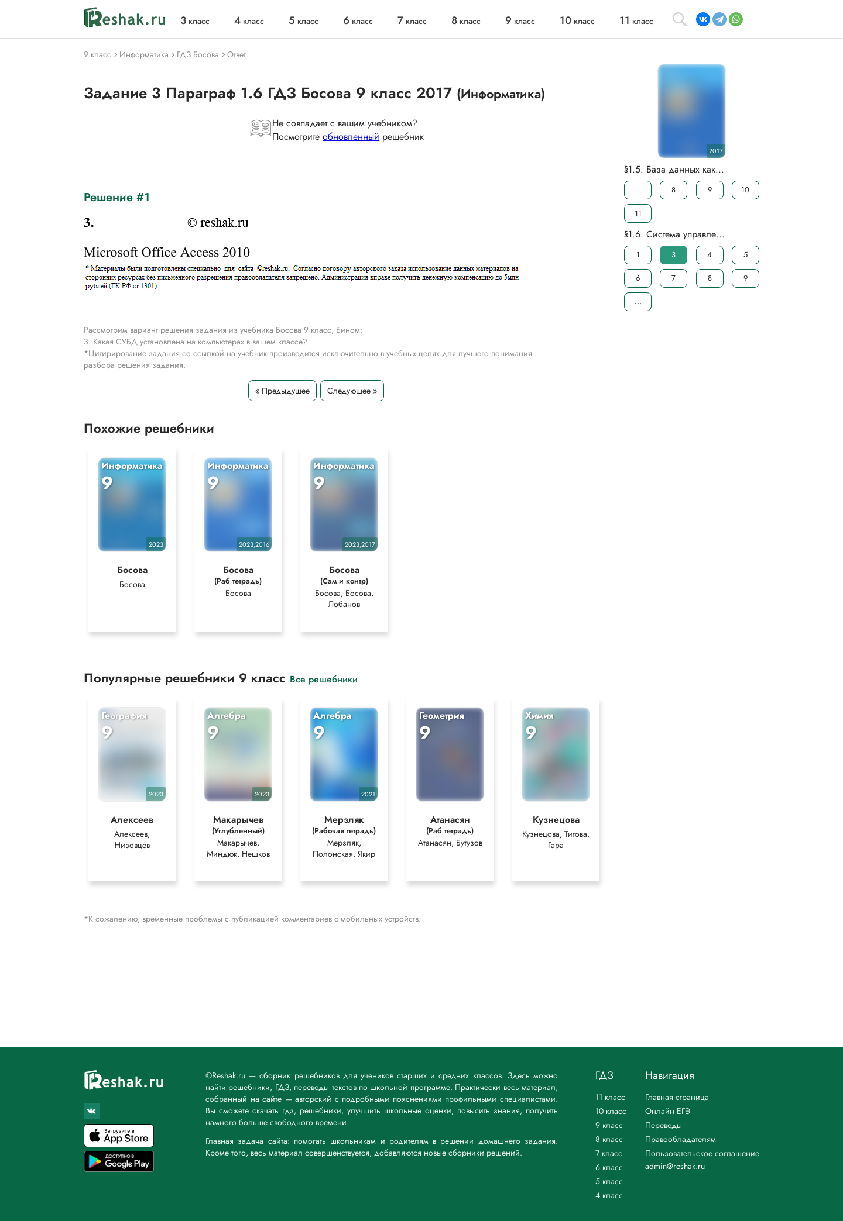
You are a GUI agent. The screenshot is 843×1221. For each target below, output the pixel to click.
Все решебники (324, 678)
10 (745, 189)
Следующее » (352, 390)
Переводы (663, 1125)
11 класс (610, 1097)
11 (638, 213)
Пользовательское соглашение (702, 1153)
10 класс (610, 1111)
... (638, 189)
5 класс (609, 1181)
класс (195, 21)
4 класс (609, 1195)
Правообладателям (680, 1139)
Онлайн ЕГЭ (668, 1111)
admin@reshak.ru (675, 1166)
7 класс (608, 1153)
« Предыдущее (282, 390)
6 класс (609, 1167)
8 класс (609, 1139)
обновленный (351, 136)
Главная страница (677, 1097)
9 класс (609, 1125)
